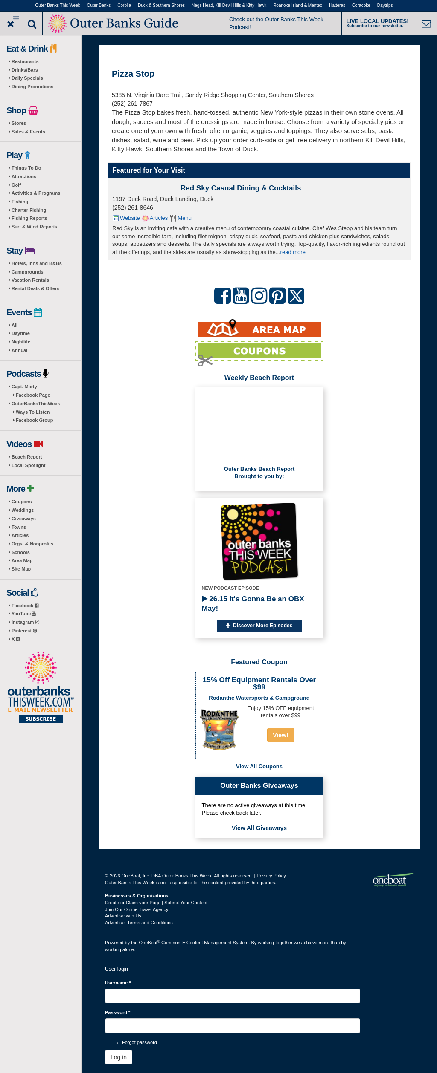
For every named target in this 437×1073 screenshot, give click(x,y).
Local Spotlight (28, 465)
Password (117, 1012)
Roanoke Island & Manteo (297, 5)
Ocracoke (361, 5)
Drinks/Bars (25, 69)
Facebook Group (34, 420)
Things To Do (26, 167)
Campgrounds (28, 271)
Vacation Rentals (30, 280)
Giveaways (24, 518)
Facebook (25, 605)
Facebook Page (33, 395)
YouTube (24, 613)
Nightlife (21, 341)
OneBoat (149, 942)
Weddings (23, 510)
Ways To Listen (33, 412)
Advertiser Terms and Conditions (139, 922)
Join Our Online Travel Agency (137, 909)
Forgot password (139, 1042)
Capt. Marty (24, 386)
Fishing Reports (29, 218)
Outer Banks (99, 5)
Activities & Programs (36, 193)
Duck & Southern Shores (161, 5)
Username (118, 982)
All (14, 325)
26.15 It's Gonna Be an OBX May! (253, 603)
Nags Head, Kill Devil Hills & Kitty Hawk (229, 5)
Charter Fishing (29, 210)
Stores (19, 123)
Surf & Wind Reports (34, 226)
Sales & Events (28, 131)
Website (130, 218)
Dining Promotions (32, 86)
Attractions (24, 176)
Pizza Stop (133, 73)
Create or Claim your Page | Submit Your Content (156, 902)
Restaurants (25, 61)
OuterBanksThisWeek (36, 403)
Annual (19, 350)
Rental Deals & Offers (35, 288)
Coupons (22, 501)
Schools (21, 552)
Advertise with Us (123, 915)
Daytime (21, 333)
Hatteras (337, 5)
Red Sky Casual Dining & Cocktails (241, 188)
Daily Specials (27, 78)
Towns (19, 527)
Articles (20, 535)
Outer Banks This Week (57, 5)
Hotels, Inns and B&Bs (37, 263)
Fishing (20, 201)
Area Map (22, 560)
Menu (185, 218)
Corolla (124, 5)
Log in (119, 1057)
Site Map (21, 568)
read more (293, 252)
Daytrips (385, 5)
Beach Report (27, 456)
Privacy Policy (271, 875)
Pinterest (24, 630)
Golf (16, 184)
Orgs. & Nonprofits (32, 543)
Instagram (25, 622)
